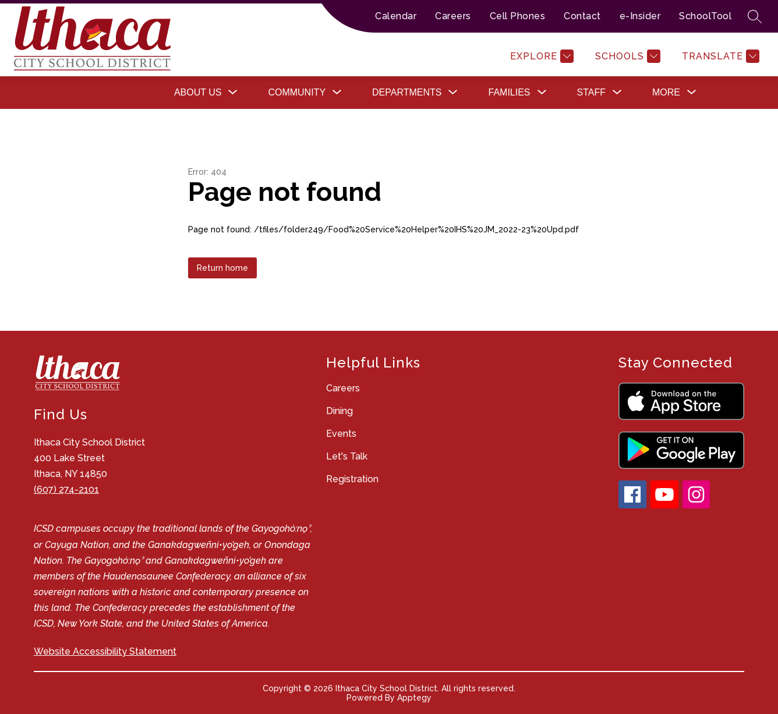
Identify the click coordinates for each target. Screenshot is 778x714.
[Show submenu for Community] (297, 93)
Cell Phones (518, 16)
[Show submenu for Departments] (406, 93)
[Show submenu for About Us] (198, 93)
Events (341, 433)
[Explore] (540, 56)
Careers (453, 16)
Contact (582, 16)
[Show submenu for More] (666, 93)
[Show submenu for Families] (509, 93)
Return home (222, 268)
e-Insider (640, 16)
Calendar (395, 16)
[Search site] (755, 16)
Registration (352, 479)
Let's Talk (346, 456)
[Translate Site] (719, 56)
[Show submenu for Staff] (591, 93)
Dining (339, 410)
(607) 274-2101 (66, 489)
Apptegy (414, 697)
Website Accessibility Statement (105, 651)
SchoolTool (705, 16)
